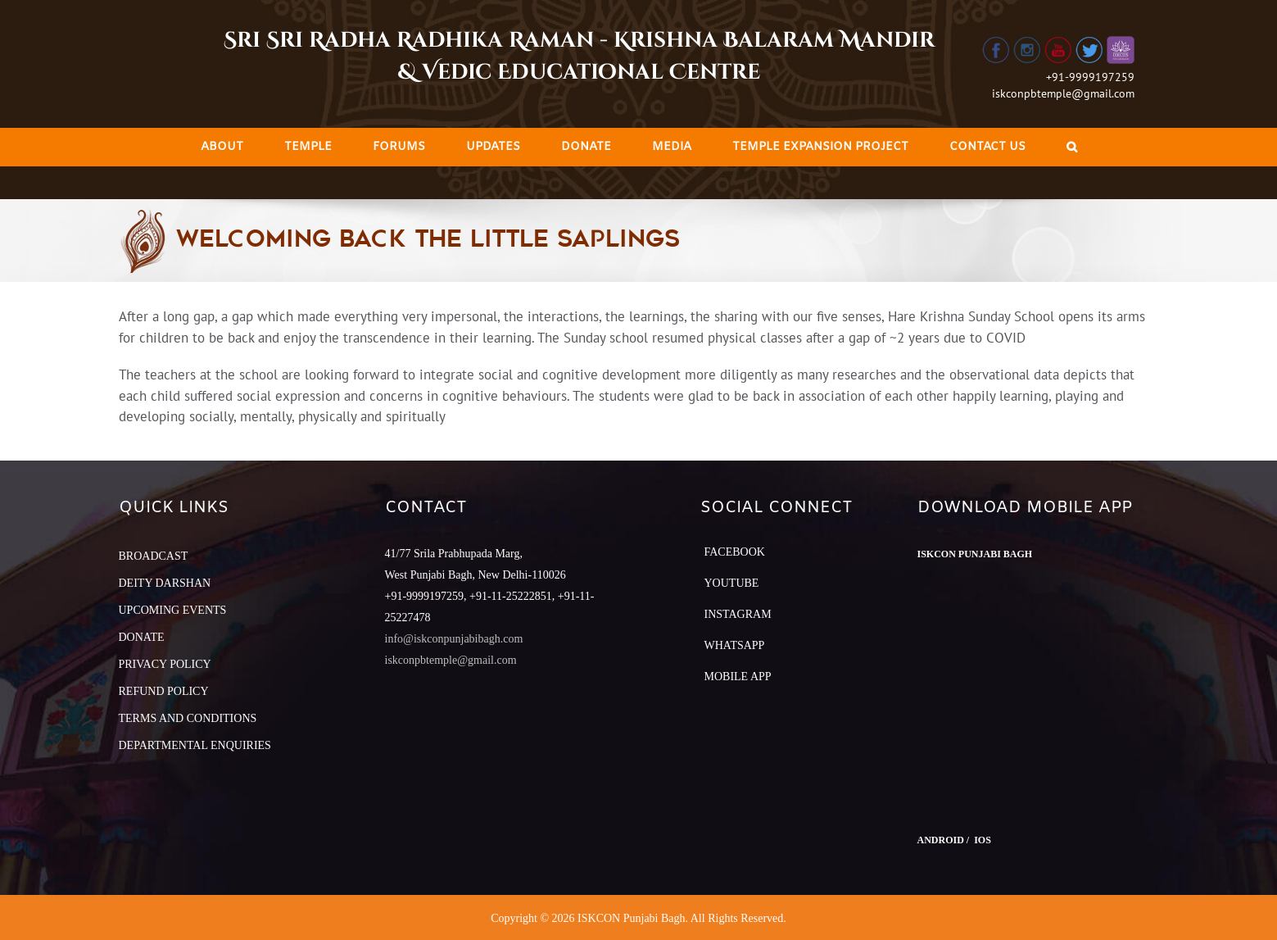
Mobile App (738, 676)
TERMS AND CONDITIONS (188, 718)
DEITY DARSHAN (165, 583)
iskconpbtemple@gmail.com (1063, 93)
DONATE (142, 637)
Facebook (734, 552)
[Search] (1072, 147)
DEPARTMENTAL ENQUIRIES (195, 745)
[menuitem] (222, 147)
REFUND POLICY (164, 691)
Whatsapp (734, 645)
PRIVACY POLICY (165, 664)
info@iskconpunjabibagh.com (454, 639)
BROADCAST (153, 556)
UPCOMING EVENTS (173, 610)
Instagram (738, 614)
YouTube (731, 583)
